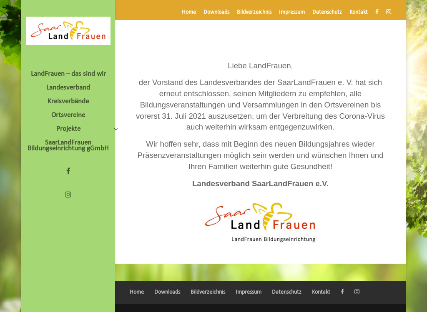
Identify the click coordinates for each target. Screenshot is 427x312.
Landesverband (68, 88)
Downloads (216, 12)
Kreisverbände (68, 102)
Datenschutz (327, 12)
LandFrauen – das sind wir (68, 74)
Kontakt (358, 12)
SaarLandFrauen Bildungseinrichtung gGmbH (68, 146)
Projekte (68, 129)
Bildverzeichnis (254, 12)
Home (189, 12)
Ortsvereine (68, 115)
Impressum (292, 12)
